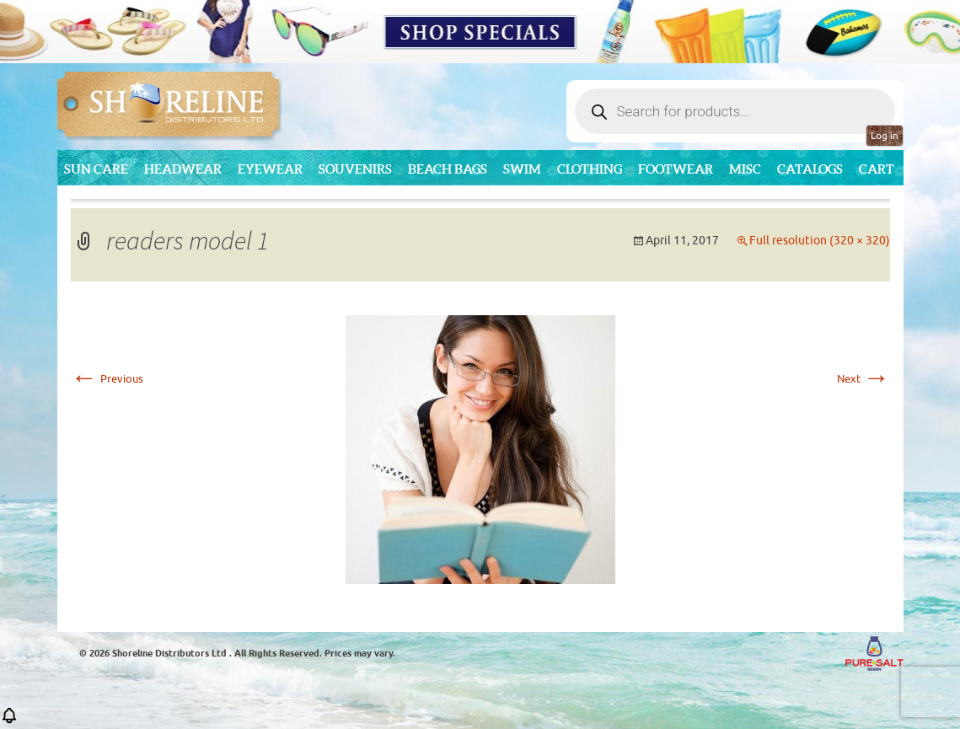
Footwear (675, 169)
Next (863, 379)
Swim (522, 169)
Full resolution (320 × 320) (819, 240)
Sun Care (96, 169)
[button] (9, 721)
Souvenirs (355, 169)
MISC (745, 169)
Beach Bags (447, 169)
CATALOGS (810, 169)
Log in (884, 135)
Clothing (589, 169)
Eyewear (270, 169)
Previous (107, 379)
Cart (876, 169)
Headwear (183, 169)
